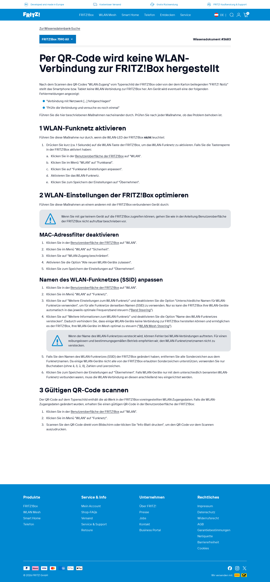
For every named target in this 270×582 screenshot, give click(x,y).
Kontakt (144, 524)
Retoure (87, 530)
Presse (144, 512)
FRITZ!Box (30, 506)
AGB (200, 524)
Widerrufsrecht (208, 518)
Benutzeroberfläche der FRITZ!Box (99, 156)
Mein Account (91, 506)
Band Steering (141, 310)
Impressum (205, 506)
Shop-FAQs (89, 512)
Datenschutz (206, 512)
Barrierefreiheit (208, 542)
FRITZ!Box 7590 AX (55, 39)
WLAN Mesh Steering (154, 326)
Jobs (142, 518)
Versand (87, 518)
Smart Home (32, 518)
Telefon (28, 524)
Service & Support (94, 524)
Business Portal (150, 530)
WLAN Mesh (32, 512)
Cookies (203, 548)
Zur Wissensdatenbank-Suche (59, 28)
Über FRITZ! (147, 506)
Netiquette (205, 536)
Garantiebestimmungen (213, 530)
